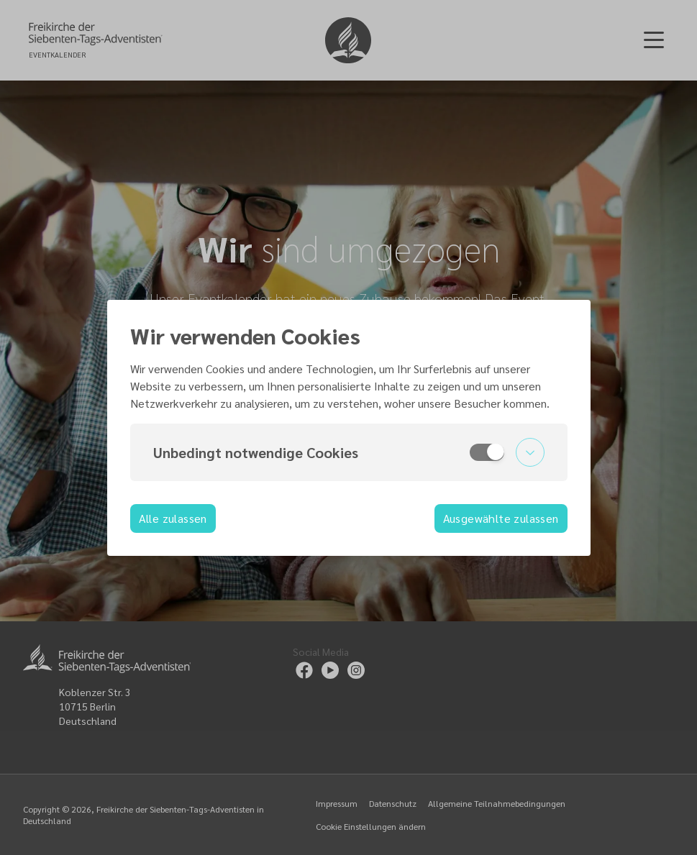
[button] (349, 452)
